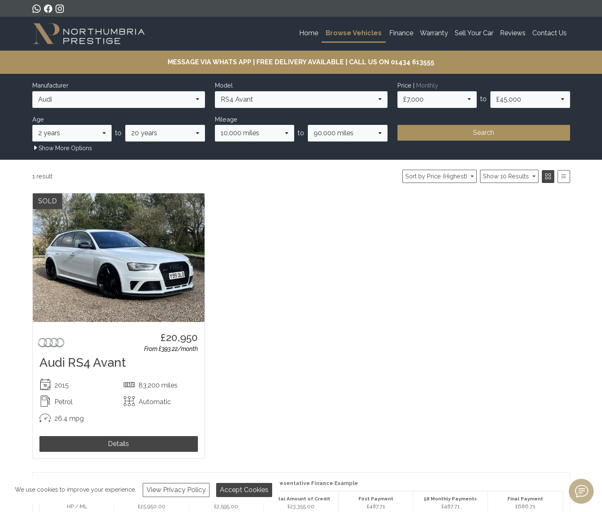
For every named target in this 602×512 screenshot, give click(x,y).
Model (224, 85)
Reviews (513, 33)
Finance (401, 33)
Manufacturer (50, 85)
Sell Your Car (474, 33)
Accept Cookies (244, 490)
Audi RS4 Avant (82, 362)
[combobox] (119, 99)
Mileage (226, 119)
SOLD (47, 201)
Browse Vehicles (354, 33)
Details (118, 444)
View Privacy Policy (176, 490)
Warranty (434, 33)
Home (308, 33)
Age (38, 119)
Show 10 (507, 176)
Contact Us (549, 33)
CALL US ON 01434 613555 (391, 62)
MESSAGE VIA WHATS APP (209, 62)
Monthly (427, 85)
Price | (417, 85)
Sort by (437, 176)
